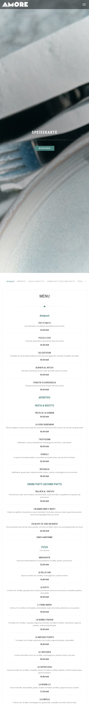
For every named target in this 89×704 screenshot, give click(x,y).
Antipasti (10, 346)
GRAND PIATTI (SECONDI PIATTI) (61, 346)
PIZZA (80, 346)
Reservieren (44, 181)
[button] (84, 4)
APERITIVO (21, 346)
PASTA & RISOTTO (36, 346)
